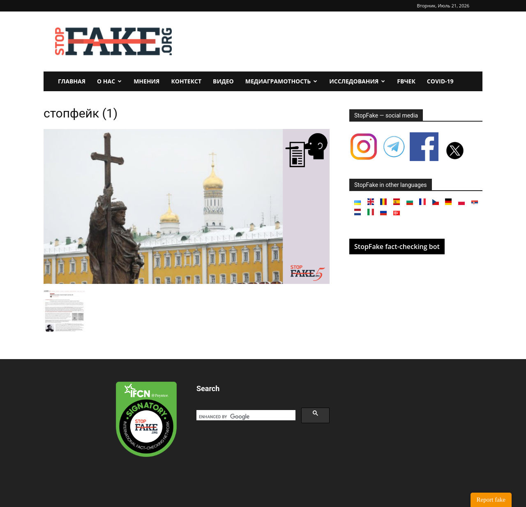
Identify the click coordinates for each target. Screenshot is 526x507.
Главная (71, 81)
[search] (245, 416)
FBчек (406, 81)
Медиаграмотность (281, 81)
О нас (109, 81)
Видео (223, 81)
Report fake (491, 499)
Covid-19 (440, 81)
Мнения (146, 81)
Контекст (186, 81)
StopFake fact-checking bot (397, 246)
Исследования (357, 81)
